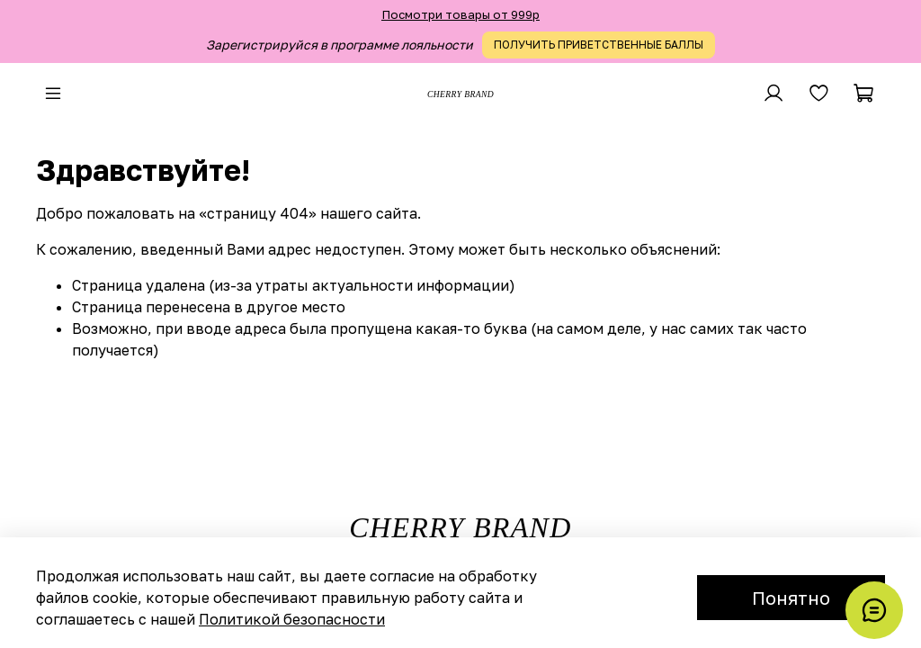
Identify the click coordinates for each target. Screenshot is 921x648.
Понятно (791, 597)
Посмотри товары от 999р (460, 14)
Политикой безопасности (292, 619)
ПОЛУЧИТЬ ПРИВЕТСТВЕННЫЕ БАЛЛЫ (598, 44)
